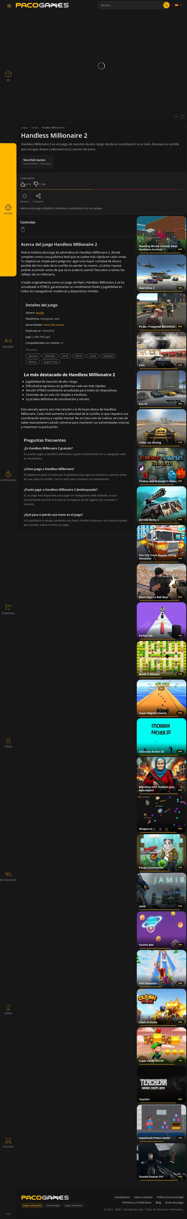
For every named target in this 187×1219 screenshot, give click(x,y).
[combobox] (134, 5)
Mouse (78, 355)
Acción (40, 312)
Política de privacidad (170, 1197)
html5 (65, 355)
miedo (93, 355)
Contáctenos (122, 1197)
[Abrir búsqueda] (166, 5)
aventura (33, 355)
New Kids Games (54, 324)
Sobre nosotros (143, 1197)
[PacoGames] (45, 1198)
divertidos (50, 355)
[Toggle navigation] (9, 6)
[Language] (179, 5)
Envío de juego (174, 1202)
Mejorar (32, 361)
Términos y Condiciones (136, 1202)
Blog (158, 1202)
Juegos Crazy (50, 361)
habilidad (108, 355)
